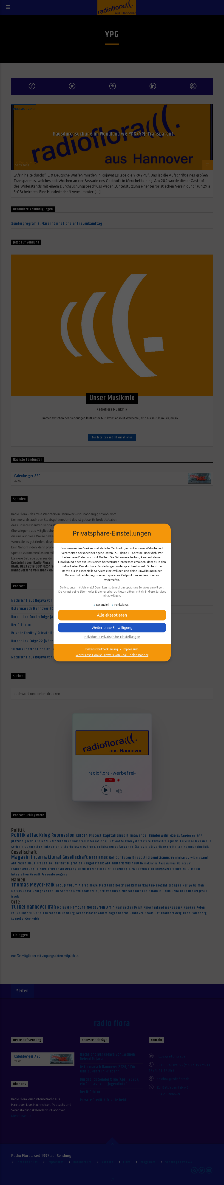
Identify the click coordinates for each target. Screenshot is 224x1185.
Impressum (131, 649)
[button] (112, 627)
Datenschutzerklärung (101, 649)
